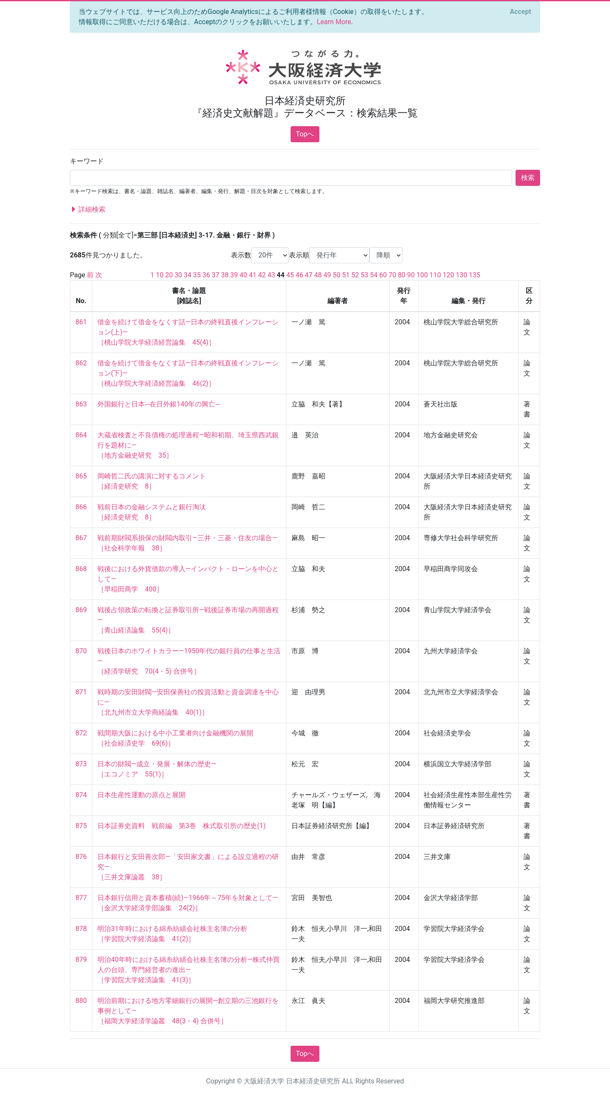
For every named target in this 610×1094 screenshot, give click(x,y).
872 (81, 733)
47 (309, 275)
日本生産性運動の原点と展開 (141, 795)
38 (225, 275)
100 (422, 275)
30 (178, 275)
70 (392, 275)
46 (299, 275)
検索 (528, 178)
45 (290, 275)
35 (197, 275)
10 (160, 275)
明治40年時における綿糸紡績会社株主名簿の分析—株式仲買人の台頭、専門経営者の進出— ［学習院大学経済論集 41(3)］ (188, 970)
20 (169, 275)
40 (243, 275)
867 (81, 538)
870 (81, 651)
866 (81, 507)
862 (81, 363)
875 (81, 826)
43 (271, 275)
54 (373, 275)
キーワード (87, 161)
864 (81, 435)
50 (336, 275)
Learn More (334, 22)
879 (81, 960)
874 (81, 795)
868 (81, 569)
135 (474, 275)
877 (81, 898)
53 (364, 275)
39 (234, 275)
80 (401, 275)
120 (448, 275)
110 (435, 275)
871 (81, 692)
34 (187, 275)
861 (81, 322)
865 (81, 476)
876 (81, 857)
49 (327, 275)
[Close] (521, 12)
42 (262, 275)
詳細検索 (87, 209)
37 (215, 275)
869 (81, 610)
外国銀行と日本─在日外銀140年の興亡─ (158, 404)
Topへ (305, 134)
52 (355, 275)
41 (253, 275)
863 (81, 404)
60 (383, 275)
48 (318, 275)
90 (411, 275)
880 (81, 1001)
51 (345, 275)
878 (81, 929)
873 (81, 764)
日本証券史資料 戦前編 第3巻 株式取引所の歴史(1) (181, 826)
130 (461, 275)
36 (206, 275)
